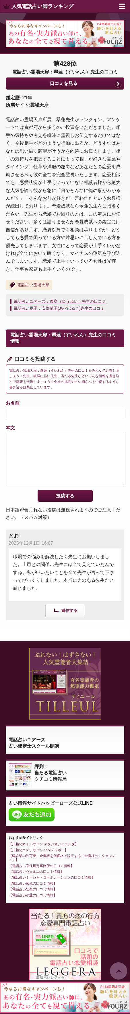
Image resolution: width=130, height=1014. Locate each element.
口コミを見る (63, 83)
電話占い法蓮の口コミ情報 (32, 895)
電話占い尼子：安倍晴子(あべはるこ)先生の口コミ (58, 308)
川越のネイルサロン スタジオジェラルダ (43, 844)
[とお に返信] (65, 610)
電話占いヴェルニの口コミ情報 (36, 872)
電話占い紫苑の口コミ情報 (32, 883)
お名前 (13, 403)
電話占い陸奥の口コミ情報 (32, 889)
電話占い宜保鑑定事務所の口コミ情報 (41, 866)
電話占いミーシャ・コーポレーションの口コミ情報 (51, 877)
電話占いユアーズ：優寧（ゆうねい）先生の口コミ (59, 301)
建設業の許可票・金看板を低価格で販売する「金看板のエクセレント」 (62, 858)
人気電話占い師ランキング (42, 6)
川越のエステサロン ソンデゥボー (38, 850)
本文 (10, 427)
